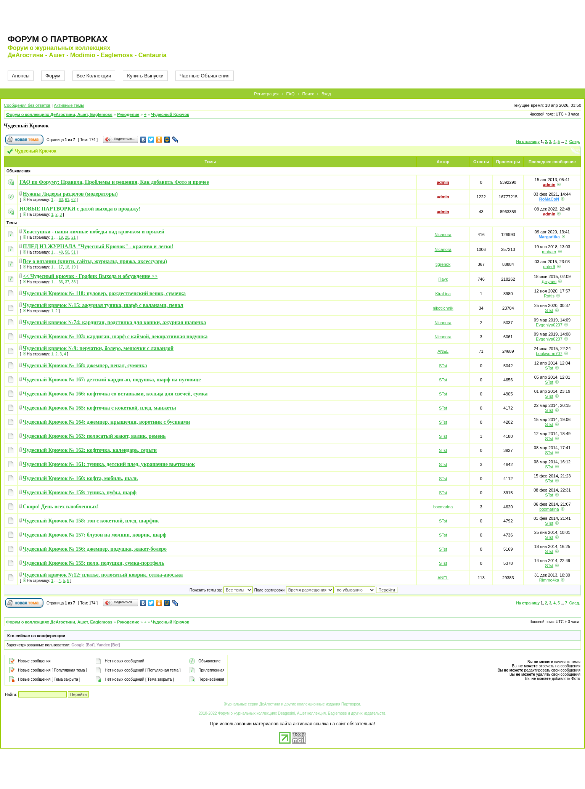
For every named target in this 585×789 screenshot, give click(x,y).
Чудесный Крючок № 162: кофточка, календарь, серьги (90, 450)
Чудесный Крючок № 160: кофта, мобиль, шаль (80, 478)
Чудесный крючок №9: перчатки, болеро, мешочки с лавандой (98, 348)
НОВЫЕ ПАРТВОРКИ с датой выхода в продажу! (79, 209)
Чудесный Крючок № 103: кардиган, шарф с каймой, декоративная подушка (115, 336)
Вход (326, 94)
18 (67, 267)
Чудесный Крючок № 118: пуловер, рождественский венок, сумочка (104, 293)
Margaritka (549, 237)
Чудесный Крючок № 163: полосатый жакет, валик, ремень (94, 436)
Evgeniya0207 (549, 325)
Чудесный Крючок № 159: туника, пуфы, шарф (80, 492)
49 (61, 252)
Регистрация (266, 94)
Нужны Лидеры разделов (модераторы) (70, 194)
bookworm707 (549, 353)
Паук (443, 279)
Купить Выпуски (145, 76)
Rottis (549, 296)
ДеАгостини (269, 704)
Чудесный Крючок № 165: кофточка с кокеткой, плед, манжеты (99, 408)
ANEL (442, 351)
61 (67, 200)
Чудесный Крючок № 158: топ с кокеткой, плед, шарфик (91, 521)
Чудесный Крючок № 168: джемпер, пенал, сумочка (85, 365)
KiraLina (442, 293)
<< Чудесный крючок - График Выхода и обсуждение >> (90, 276)
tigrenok (443, 264)
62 (73, 200)
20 (67, 237)
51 (73, 252)
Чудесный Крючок (170, 114)
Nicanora (443, 234)
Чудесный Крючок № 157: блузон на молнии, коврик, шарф (95, 535)
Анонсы (20, 76)
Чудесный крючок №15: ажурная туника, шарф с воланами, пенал (103, 305)
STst (549, 310)
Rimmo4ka (549, 580)
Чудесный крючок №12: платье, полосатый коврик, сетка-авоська (103, 575)
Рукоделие (128, 114)
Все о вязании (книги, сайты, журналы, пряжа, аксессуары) (95, 261)
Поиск (307, 94)
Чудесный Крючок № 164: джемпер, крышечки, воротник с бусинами (106, 422)
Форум (53, 76)
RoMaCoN (549, 199)
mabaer (549, 251)
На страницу (528, 142)
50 (67, 252)
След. (574, 142)
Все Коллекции (94, 76)
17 (61, 267)
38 (73, 282)
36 (61, 282)
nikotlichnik (443, 308)
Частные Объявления (205, 76)
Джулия (549, 281)
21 (73, 237)
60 (61, 200)
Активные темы (69, 105)
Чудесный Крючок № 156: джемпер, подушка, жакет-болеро (95, 549)
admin (443, 182)
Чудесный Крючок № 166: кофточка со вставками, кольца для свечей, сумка (115, 394)
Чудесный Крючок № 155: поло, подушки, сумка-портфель (93, 563)
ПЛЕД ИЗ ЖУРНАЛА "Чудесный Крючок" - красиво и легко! (98, 246)
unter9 (549, 266)
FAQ (290, 94)
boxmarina (443, 507)
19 (61, 237)
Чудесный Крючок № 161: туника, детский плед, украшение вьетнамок (109, 464)
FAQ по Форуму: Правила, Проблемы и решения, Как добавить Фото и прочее (114, 182)
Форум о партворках (58, 39)
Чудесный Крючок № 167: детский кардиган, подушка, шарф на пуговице (112, 379)
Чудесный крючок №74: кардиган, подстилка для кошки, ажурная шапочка (114, 322)
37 (67, 282)
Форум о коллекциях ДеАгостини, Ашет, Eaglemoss (59, 114)
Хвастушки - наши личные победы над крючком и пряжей (93, 232)
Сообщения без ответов (27, 105)
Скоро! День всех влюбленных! (61, 506)
